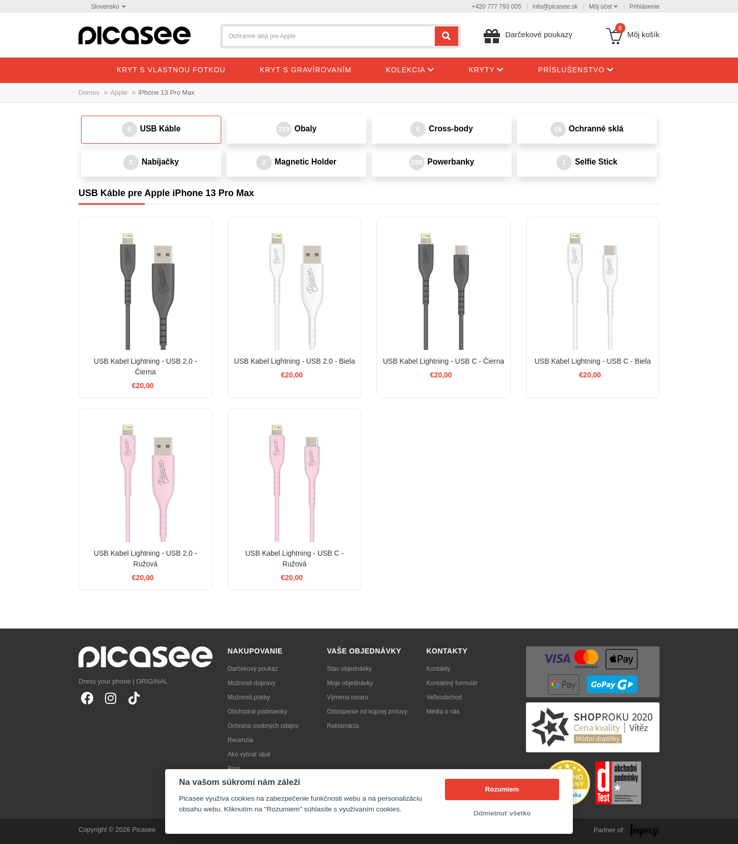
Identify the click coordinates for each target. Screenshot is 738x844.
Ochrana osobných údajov (263, 725)
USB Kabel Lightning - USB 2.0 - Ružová (145, 558)
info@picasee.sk (555, 6)
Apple (119, 92)
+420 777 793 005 (496, 6)
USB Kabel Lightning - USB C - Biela (593, 361)
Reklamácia (343, 725)
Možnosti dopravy (252, 683)
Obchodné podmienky (257, 711)
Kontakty (439, 668)
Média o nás (443, 711)
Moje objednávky (350, 683)
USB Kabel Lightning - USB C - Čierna (443, 361)
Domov (88, 92)
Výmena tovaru (347, 697)
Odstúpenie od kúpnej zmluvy (367, 711)
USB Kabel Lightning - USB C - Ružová (294, 558)
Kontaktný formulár (452, 683)
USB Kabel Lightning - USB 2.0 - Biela (294, 361)
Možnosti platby (249, 697)
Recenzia (240, 740)
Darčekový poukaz (253, 668)
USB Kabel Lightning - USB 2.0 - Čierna (145, 366)
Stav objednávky (349, 668)
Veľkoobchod (444, 697)
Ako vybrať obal (249, 754)
